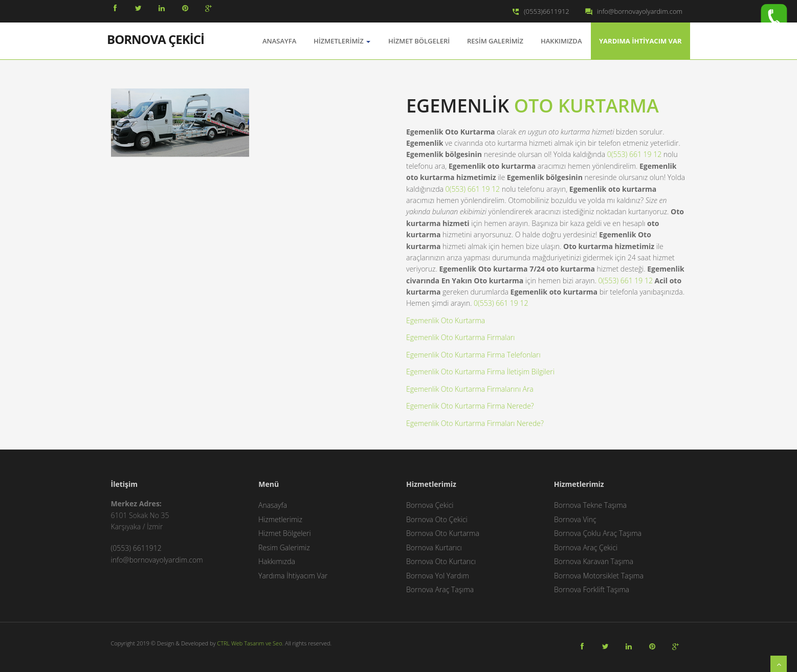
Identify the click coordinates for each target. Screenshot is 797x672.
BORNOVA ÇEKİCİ (155, 38)
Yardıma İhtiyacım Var (640, 41)
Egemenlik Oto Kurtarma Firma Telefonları (473, 355)
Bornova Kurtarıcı (434, 547)
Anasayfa (272, 505)
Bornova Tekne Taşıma (590, 505)
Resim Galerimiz (495, 41)
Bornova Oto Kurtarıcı (441, 561)
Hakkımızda (561, 41)
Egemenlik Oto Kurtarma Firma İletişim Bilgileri (480, 371)
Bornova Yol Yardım (437, 575)
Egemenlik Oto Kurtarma (445, 320)
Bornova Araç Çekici (585, 547)
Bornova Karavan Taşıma (593, 561)
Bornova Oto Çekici (437, 519)
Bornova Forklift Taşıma (591, 589)
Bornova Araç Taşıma (440, 589)
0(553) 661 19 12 (634, 154)
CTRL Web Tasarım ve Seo (249, 643)
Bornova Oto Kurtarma (442, 533)
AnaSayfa (279, 41)
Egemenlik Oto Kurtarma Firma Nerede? (470, 406)
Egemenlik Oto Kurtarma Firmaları (460, 337)
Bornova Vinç (575, 519)
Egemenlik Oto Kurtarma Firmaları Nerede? (475, 423)
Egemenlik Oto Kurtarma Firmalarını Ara (470, 389)
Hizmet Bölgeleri (419, 41)
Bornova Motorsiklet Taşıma (599, 575)
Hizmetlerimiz (342, 41)
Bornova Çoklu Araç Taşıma (597, 533)
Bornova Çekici (430, 505)
